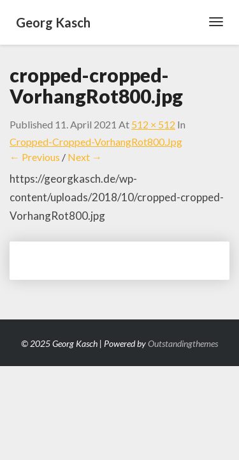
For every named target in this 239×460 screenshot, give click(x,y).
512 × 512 (153, 124)
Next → (85, 157)
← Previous (35, 157)
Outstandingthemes (183, 343)
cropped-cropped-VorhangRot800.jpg (96, 141)
